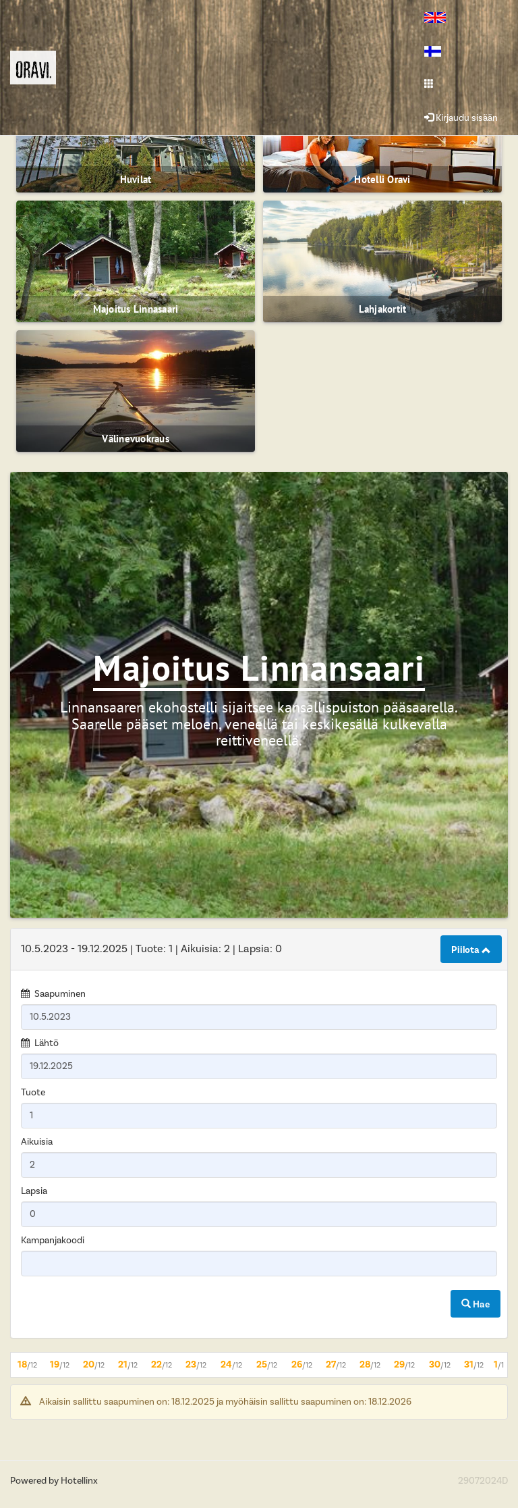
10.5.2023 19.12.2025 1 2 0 (151, 949)
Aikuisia (37, 1142)
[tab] (259, 949)
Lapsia (34, 1191)
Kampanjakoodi (52, 1240)
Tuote (33, 1093)
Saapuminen (60, 994)
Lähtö (46, 1043)
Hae (475, 1305)
